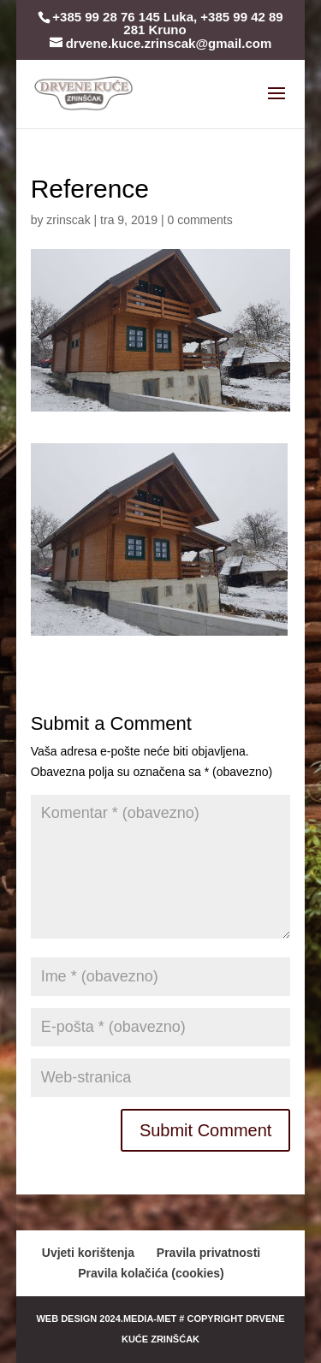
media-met (149, 1318)
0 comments (199, 220)
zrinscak (68, 220)
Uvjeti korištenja (88, 1252)
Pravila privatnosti (208, 1252)
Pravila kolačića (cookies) (150, 1273)
